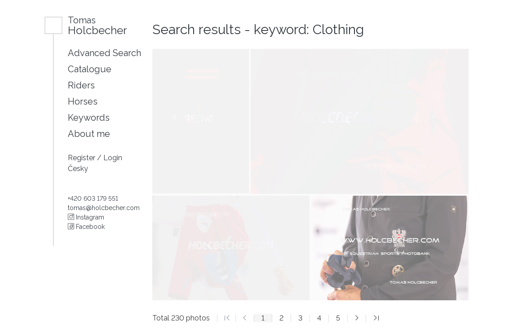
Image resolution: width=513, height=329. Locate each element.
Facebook (86, 226)
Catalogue (89, 69)
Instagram (86, 217)
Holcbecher (97, 25)
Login (112, 158)
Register (82, 158)
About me (89, 133)
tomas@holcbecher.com (104, 207)
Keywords (89, 117)
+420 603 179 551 (93, 198)
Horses (82, 101)
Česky (78, 168)
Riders (81, 85)
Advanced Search (104, 53)
